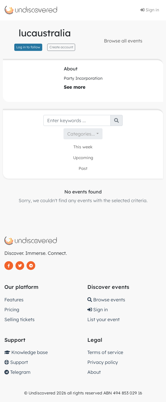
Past (83, 168)
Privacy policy (102, 362)
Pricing (11, 309)
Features (14, 300)
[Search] (77, 120)
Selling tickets (19, 319)
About (94, 372)
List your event (103, 319)
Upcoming (83, 157)
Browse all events (123, 41)
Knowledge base (26, 352)
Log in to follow (28, 47)
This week (83, 147)
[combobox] (82, 133)
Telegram (17, 372)
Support (16, 362)
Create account (61, 47)
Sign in (149, 10)
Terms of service (105, 352)
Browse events (106, 300)
